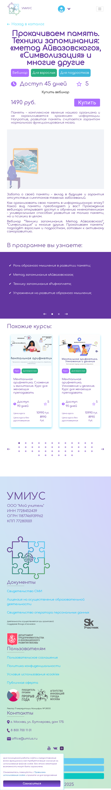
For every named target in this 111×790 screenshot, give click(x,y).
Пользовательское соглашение (32, 659)
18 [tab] (52, 447)
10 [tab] (78, 443)
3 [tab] (32, 443)
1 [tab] (52, 314)
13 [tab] (19, 447)
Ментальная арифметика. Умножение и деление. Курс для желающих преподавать (78, 386)
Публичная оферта (22, 684)
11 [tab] (85, 443)
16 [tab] (39, 447)
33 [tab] (72, 451)
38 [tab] (45, 455)
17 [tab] (45, 447)
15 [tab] (32, 447)
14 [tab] (25, 447)
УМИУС (28, 497)
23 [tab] (85, 447)
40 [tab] (59, 455)
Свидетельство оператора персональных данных (48, 614)
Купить (87, 103)
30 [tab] (52, 451)
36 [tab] (92, 451)
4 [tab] (39, 443)
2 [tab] (59, 314)
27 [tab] (32, 451)
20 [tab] (65, 447)
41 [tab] (65, 455)
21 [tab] (72, 447)
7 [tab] (59, 443)
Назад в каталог (29, 24)
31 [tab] (59, 451)
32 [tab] (65, 451)
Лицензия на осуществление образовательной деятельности (46, 603)
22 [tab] (78, 447)
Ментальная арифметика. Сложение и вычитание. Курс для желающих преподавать (31, 386)
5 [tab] (45, 443)
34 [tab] (78, 451)
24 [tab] (92, 447)
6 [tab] (52, 443)
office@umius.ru (22, 740)
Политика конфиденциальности (33, 667)
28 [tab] (39, 451)
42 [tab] (72, 455)
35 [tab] (85, 451)
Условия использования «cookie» (33, 675)
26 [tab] (25, 451)
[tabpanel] (55, 278)
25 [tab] (19, 451)
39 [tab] (52, 455)
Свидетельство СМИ (24, 592)
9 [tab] (72, 443)
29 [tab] (45, 451)
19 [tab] (59, 447)
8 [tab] (65, 443)
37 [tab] (39, 455)
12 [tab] (92, 443)
